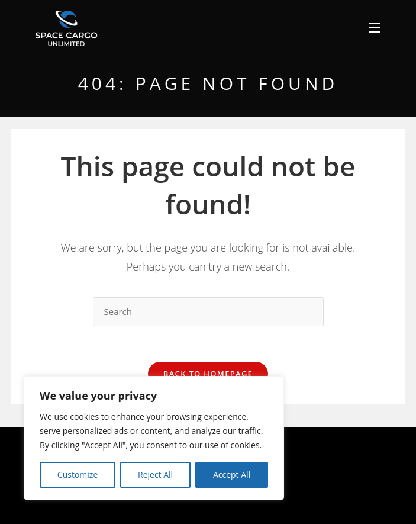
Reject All (155, 474)
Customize (77, 474)
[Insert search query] (208, 311)
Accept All (231, 474)
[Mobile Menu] (374, 27)
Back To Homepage (208, 373)
